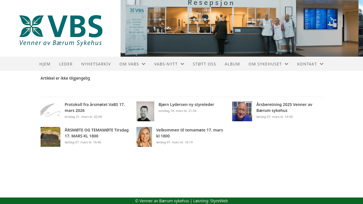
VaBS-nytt (169, 64)
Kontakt (310, 64)
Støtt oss (204, 64)
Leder (66, 64)
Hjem (44, 64)
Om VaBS (132, 64)
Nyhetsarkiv (96, 64)
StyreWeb (219, 200)
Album (232, 64)
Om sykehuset (269, 64)
